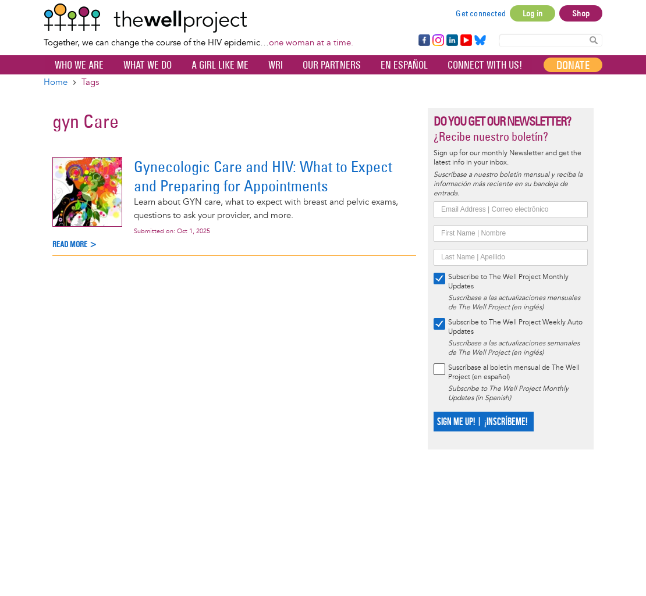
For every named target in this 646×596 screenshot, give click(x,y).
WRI (275, 65)
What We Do (147, 65)
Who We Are (79, 65)
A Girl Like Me (220, 65)
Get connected (481, 13)
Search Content (593, 39)
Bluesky (480, 40)
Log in (532, 13)
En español (404, 65)
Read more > (74, 244)
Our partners (332, 65)
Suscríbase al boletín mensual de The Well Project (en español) (514, 372)
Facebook (423, 40)
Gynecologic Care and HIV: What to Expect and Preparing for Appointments (263, 176)
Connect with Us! (485, 65)
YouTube (465, 40)
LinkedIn (452, 40)
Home (56, 82)
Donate (573, 65)
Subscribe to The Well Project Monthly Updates (508, 282)
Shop (581, 13)
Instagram (437, 40)
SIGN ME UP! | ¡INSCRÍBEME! (482, 422)
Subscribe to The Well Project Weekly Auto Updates (515, 327)
